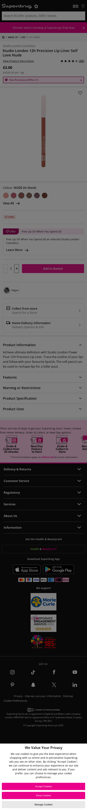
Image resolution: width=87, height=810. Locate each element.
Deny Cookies (43, 795)
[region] (43, 777)
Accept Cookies (43, 786)
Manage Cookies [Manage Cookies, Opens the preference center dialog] (43, 804)
